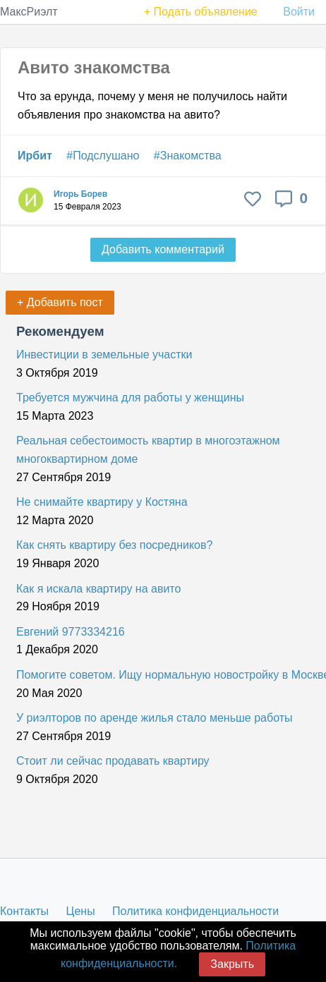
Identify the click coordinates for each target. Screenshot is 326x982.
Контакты (24, 911)
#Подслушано (102, 156)
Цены (80, 911)
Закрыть (232, 964)
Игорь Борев (80, 194)
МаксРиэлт (29, 12)
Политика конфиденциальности (195, 911)
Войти (299, 12)
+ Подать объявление (201, 12)
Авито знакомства (94, 67)
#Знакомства (188, 156)
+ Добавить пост (60, 302)
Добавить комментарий (163, 249)
